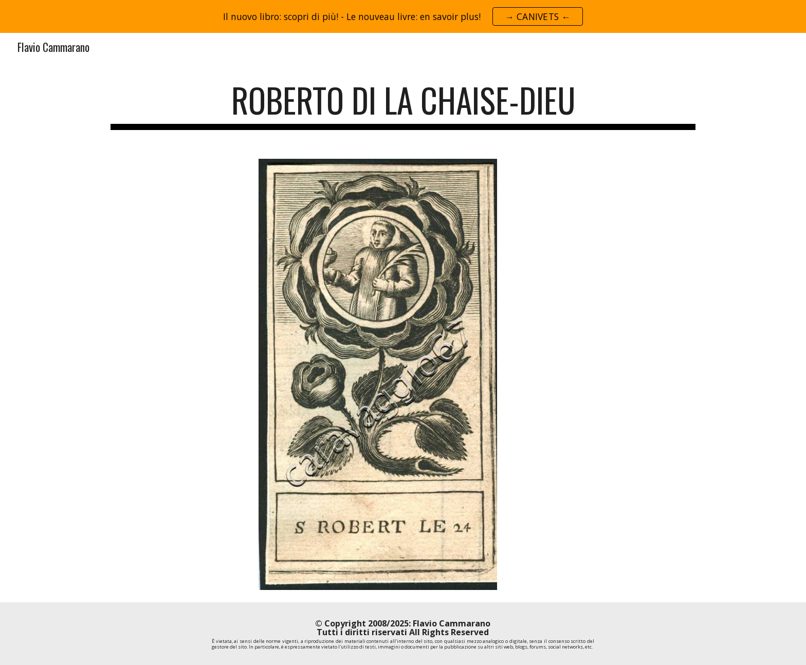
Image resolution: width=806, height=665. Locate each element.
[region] (403, 16)
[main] (403, 105)
